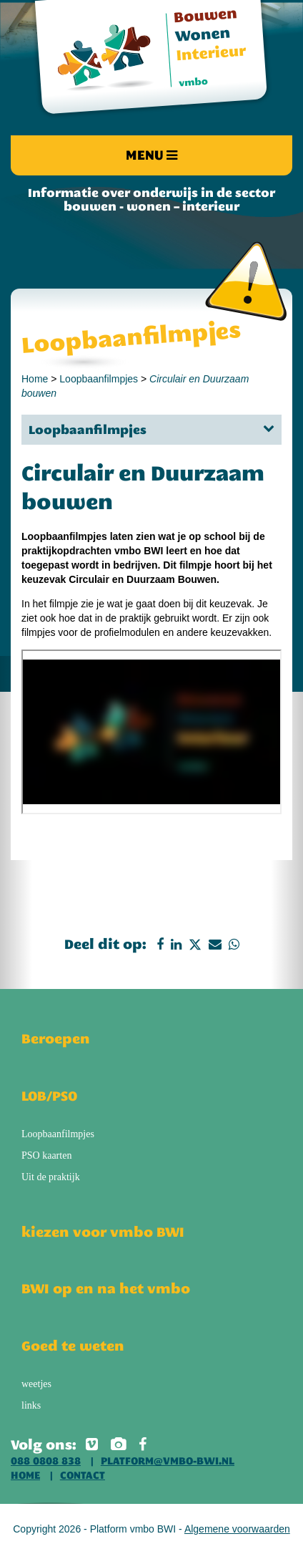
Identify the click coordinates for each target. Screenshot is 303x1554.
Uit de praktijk (50, 1177)
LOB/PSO (49, 1095)
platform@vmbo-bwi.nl (167, 1461)
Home (34, 379)
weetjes (36, 1384)
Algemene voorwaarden (237, 1529)
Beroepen (55, 1038)
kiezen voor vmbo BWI (102, 1231)
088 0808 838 (46, 1461)
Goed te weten (72, 1345)
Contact (82, 1475)
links (31, 1405)
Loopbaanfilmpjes (98, 379)
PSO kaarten (46, 1155)
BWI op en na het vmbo (105, 1288)
